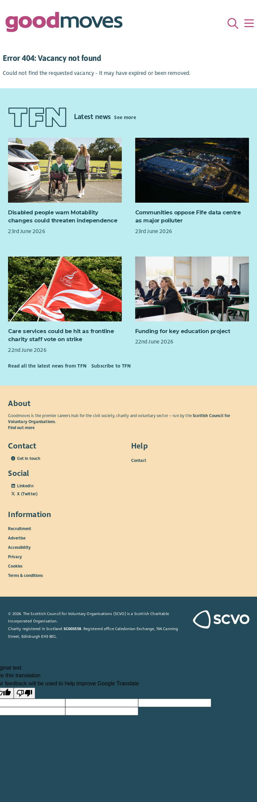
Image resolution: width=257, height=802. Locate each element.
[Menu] (249, 23)
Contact (138, 460)
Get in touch (28, 458)
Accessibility (19, 547)
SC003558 (72, 628)
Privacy (15, 557)
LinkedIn (25, 486)
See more (125, 117)
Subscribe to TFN (111, 366)
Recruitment (19, 528)
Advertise (16, 538)
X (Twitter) (27, 494)
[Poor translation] (24, 693)
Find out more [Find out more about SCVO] (21, 427)
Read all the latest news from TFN (47, 366)
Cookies (15, 566)
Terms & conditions (25, 575)
